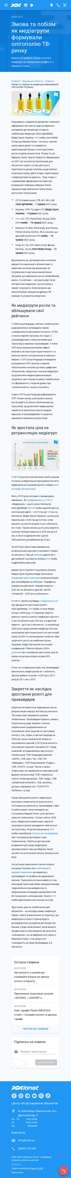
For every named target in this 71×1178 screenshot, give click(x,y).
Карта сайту (17, 1172)
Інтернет (16, 81)
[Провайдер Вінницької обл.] (16, 5)
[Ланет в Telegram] (27, 1095)
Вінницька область (33, 81)
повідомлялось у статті (39, 500)
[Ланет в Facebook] (14, 1095)
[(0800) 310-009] (63, 1170)
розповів (16, 652)
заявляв (38, 554)
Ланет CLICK (37, 1168)
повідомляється (49, 601)
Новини (49, 81)
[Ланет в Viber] (41, 1095)
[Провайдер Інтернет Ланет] (28, 1087)
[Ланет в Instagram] (21, 1095)
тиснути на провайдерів (45, 833)
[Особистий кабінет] (26, 5)
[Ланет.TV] (32, 5)
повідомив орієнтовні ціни (25, 578)
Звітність (16, 1164)
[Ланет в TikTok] (48, 1095)
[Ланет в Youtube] (34, 1095)
